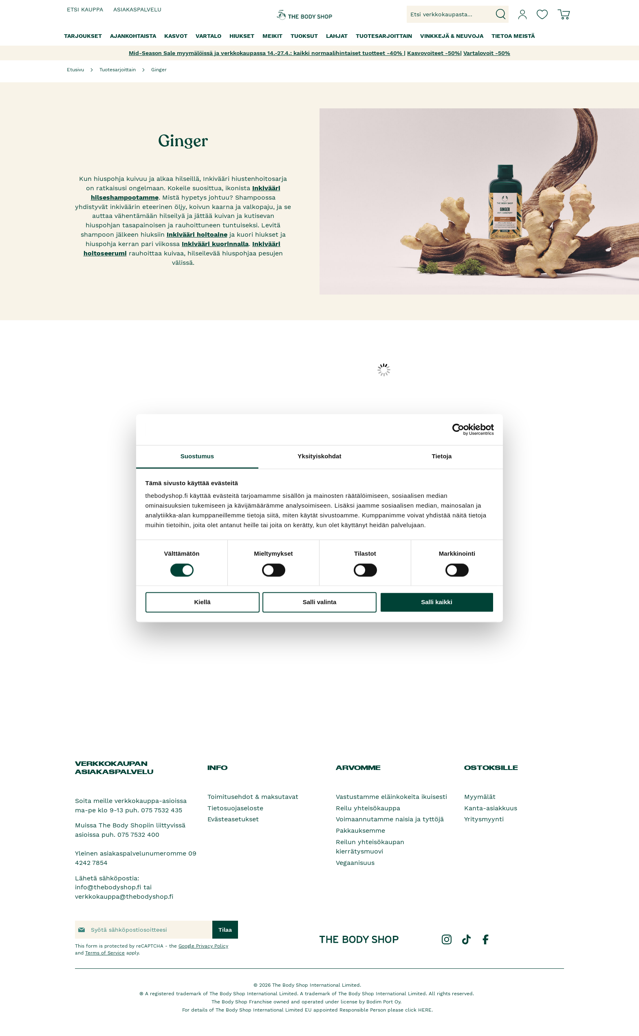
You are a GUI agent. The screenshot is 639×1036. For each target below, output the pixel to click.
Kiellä (202, 602)
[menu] (319, 36)
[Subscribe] (225, 930)
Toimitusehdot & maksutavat (252, 797)
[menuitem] (83, 36)
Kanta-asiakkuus (490, 808)
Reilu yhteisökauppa (368, 808)
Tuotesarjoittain (117, 70)
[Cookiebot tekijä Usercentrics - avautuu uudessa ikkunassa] (458, 429)
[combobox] (458, 14)
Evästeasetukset (233, 819)
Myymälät (480, 797)
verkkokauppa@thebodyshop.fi (124, 896)
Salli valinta (320, 602)
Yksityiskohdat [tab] (319, 456)
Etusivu (75, 70)
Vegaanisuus (355, 863)
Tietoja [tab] (442, 456)
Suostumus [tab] (197, 456)
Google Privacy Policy (203, 946)
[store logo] (294, 14)
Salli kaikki (436, 602)
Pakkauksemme (360, 830)
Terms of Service (105, 953)
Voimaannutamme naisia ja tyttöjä (390, 819)
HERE (425, 1010)
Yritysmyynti (484, 819)
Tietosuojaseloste (235, 808)
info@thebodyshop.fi (108, 887)
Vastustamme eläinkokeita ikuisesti (391, 797)
